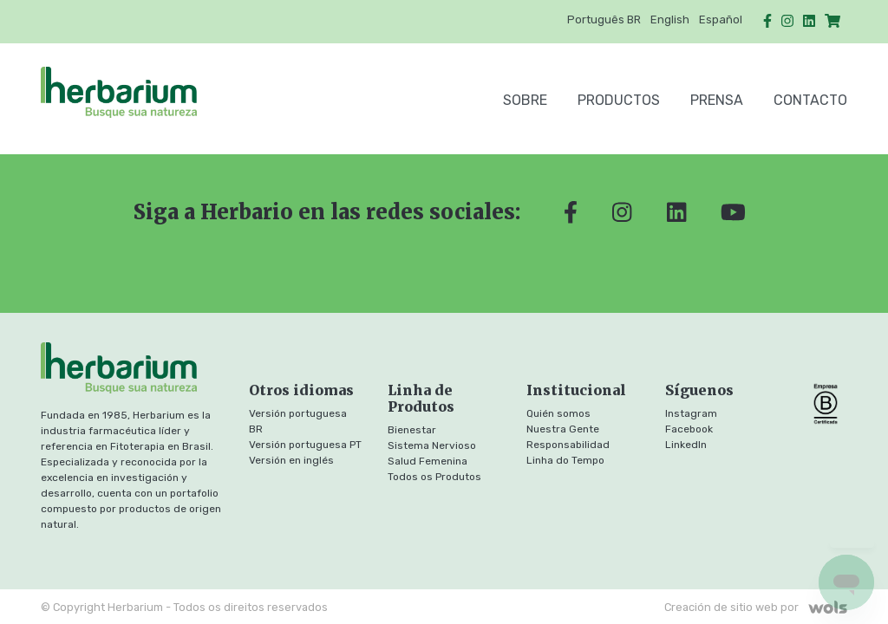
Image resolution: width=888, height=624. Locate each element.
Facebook (689, 429)
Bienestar (412, 430)
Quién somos (558, 413)
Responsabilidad (568, 445)
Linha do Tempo (565, 460)
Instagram (691, 413)
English (669, 19)
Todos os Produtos (434, 477)
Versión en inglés (291, 460)
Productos (619, 100)
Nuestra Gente (562, 429)
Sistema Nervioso (432, 445)
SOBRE (525, 100)
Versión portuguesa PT (305, 445)
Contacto (810, 100)
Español (720, 19)
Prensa (716, 100)
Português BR (604, 19)
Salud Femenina (427, 461)
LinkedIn (686, 445)
